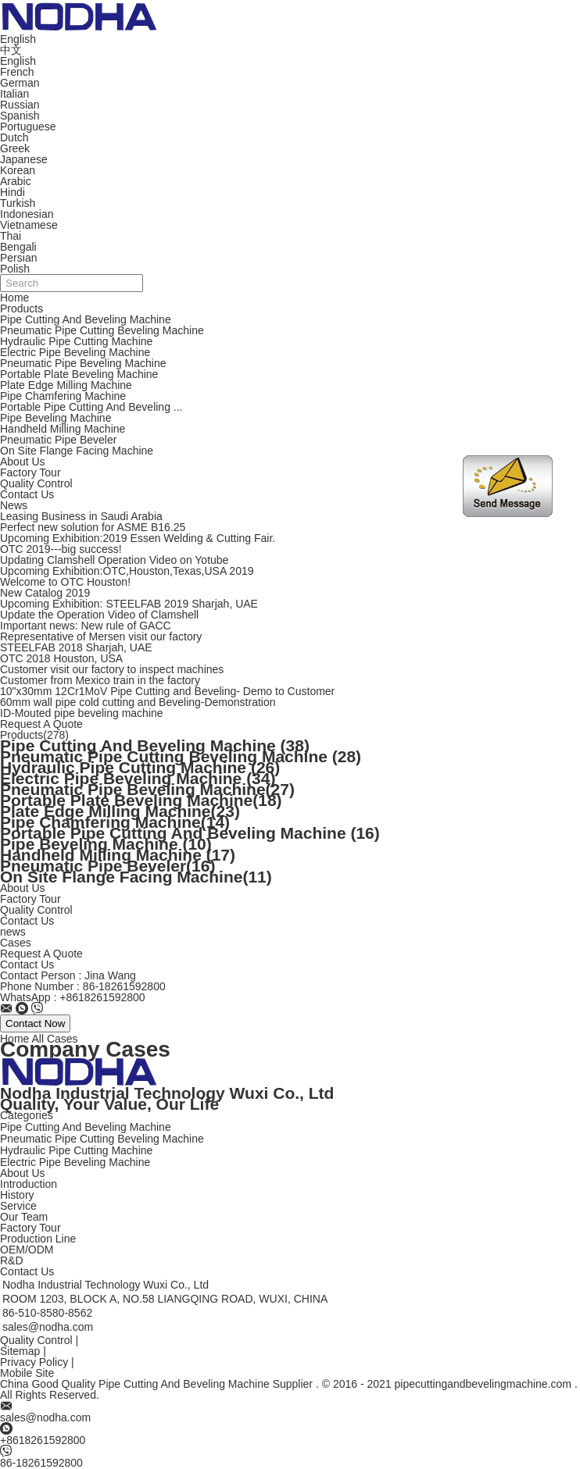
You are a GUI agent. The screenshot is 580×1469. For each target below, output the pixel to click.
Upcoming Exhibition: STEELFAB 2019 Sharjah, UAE (129, 603)
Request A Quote (41, 724)
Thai (10, 236)
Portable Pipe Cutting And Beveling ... (91, 407)
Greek (15, 148)
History (17, 1195)
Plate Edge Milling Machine (66, 385)
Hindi (12, 192)
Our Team (24, 1216)
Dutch (14, 137)
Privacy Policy (34, 1362)
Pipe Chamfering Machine (63, 396)
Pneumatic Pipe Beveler (58, 439)
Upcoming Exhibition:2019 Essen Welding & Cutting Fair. (137, 538)
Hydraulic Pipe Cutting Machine (76, 341)
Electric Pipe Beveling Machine (75, 352)
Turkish (17, 203)
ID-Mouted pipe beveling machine (81, 713)
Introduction (28, 1184)
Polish (15, 268)
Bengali (18, 247)
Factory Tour (30, 472)
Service (18, 1206)
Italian (14, 93)
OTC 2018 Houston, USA (61, 658)
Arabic (15, 181)
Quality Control (36, 483)
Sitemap (20, 1351)
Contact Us (27, 494)
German (20, 83)
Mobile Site (27, 1373)
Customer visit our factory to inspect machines (112, 669)
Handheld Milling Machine (62, 429)
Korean (17, 170)
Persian (18, 257)
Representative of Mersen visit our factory (101, 636)
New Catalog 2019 (45, 593)
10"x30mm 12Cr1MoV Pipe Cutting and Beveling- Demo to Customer (167, 691)
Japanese (24, 159)
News (13, 505)
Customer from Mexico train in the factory (100, 680)
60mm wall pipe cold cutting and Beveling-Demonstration (138, 702)
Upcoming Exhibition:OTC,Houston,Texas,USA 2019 (127, 571)
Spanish (20, 115)
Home (14, 297)
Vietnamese (29, 225)
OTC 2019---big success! (61, 549)
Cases (15, 942)
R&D (11, 1260)
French (17, 72)
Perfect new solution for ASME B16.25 (92, 527)
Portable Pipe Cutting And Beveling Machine (190, 833)
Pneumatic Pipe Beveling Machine (83, 363)
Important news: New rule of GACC (85, 625)
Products (21, 308)
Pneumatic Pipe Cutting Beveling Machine (102, 330)
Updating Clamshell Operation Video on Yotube (114, 560)
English (18, 61)
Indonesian (27, 214)
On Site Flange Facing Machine (76, 450)
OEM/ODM (26, 1249)
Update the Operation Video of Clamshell (99, 614)
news (13, 931)
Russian (20, 104)
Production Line (38, 1238)
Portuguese (28, 126)
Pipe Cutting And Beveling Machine (85, 319)
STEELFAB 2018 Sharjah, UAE (76, 647)
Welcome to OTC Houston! (65, 582)
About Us (22, 461)
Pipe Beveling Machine (55, 418)
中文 (11, 50)
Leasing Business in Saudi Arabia (81, 516)
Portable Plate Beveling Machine (79, 374)
